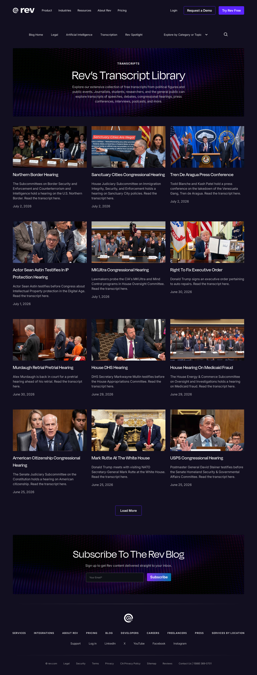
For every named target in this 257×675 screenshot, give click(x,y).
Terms (95, 663)
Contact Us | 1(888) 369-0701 (195, 663)
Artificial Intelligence (79, 34)
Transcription (108, 34)
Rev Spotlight (134, 34)
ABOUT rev (70, 632)
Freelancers (177, 632)
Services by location (228, 632)
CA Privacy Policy (130, 663)
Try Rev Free (231, 10)
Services (19, 632)
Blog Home (36, 34)
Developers (130, 632)
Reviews (167, 663)
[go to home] (128, 618)
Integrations (44, 632)
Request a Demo (199, 10)
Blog (109, 632)
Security (81, 663)
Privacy (109, 663)
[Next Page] (128, 511)
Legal (54, 34)
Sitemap (151, 663)
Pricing (91, 632)
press (199, 632)
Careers (153, 632)
